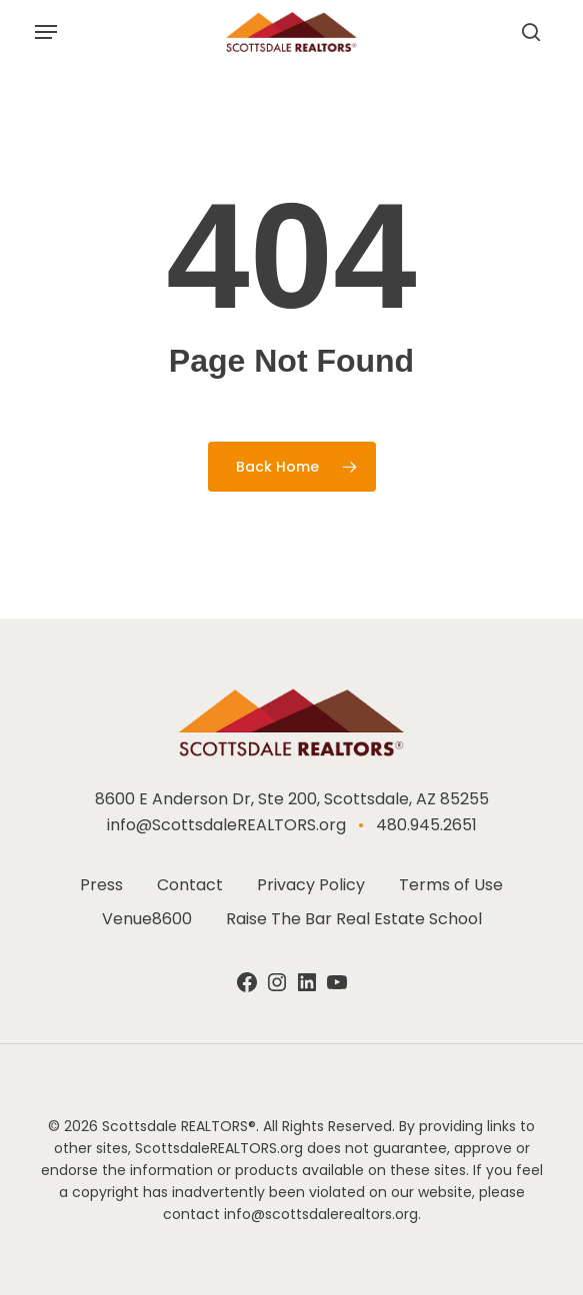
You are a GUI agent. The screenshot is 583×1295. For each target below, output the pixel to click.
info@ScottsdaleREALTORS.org (226, 824)
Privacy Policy (311, 884)
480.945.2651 (426, 824)
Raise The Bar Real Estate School (354, 918)
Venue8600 (147, 918)
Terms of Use (451, 884)
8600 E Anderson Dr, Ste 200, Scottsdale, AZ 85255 (292, 798)
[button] (46, 32)
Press (101, 884)
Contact (190, 884)
